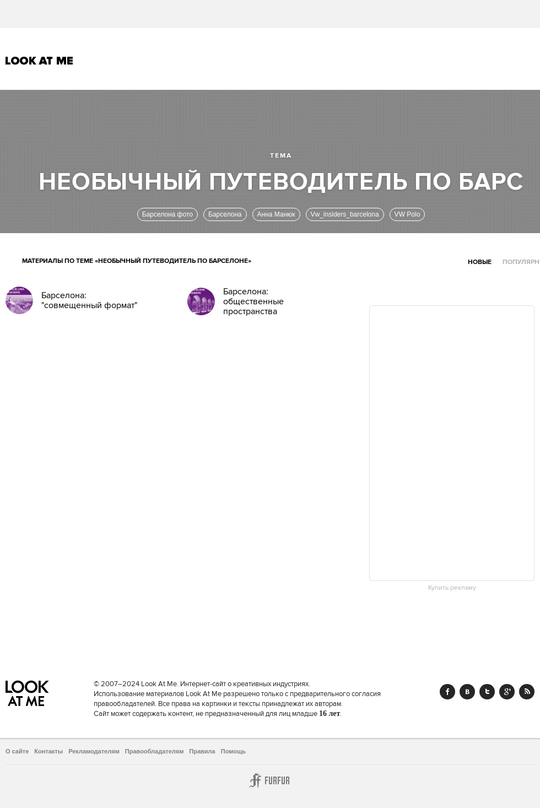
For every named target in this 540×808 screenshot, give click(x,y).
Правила (202, 751)
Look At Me (39, 60)
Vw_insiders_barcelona (345, 214)
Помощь (233, 751)
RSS (526, 691)
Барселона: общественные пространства (253, 301)
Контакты (48, 751)
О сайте (17, 751)
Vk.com (467, 691)
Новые (480, 262)
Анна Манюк (276, 214)
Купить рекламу (452, 588)
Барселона (225, 214)
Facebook (447, 691)
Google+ (507, 691)
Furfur (270, 780)
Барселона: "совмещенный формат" (89, 300)
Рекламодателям (94, 751)
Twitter (487, 691)
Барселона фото (167, 214)
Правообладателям (154, 751)
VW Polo (407, 214)
